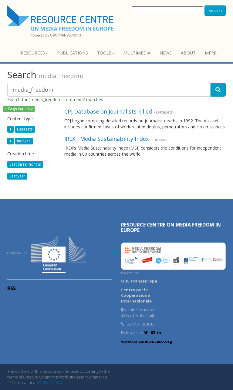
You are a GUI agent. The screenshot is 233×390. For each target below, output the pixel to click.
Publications (72, 53)
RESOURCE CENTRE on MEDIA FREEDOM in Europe (171, 227)
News (166, 53)
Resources (34, 53)
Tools (105, 53)
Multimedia (136, 53)
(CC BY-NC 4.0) (49, 382)
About (188, 53)
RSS (11, 288)
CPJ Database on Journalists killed (108, 111)
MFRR (211, 53)
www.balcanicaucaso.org (146, 341)
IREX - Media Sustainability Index (106, 138)
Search (215, 10)
